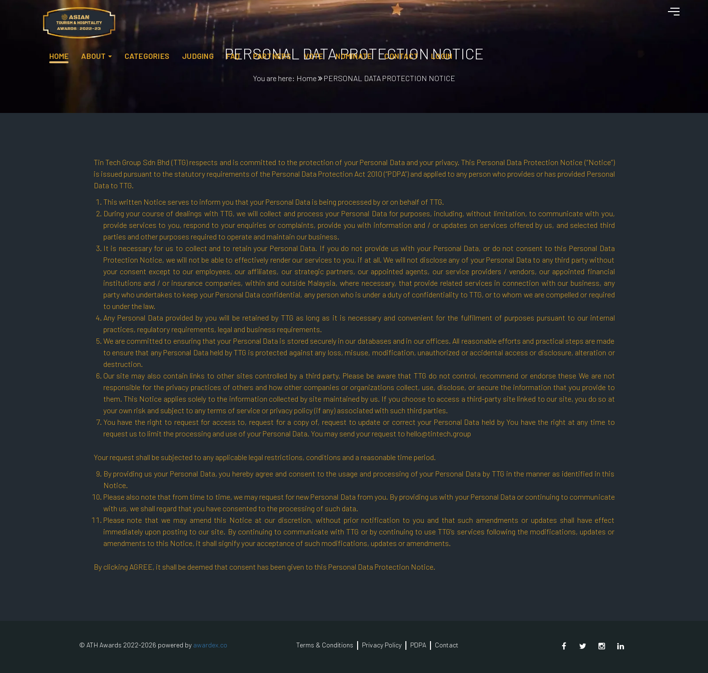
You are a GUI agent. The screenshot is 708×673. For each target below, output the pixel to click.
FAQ (417, 17)
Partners (456, 17)
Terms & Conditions (324, 645)
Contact (586, 17)
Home (306, 78)
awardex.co (210, 645)
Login (625, 17)
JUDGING (382, 17)
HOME (243, 17)
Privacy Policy (382, 645)
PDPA (418, 645)
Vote (497, 17)
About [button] (277, 17)
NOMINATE (538, 17)
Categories (330, 17)
